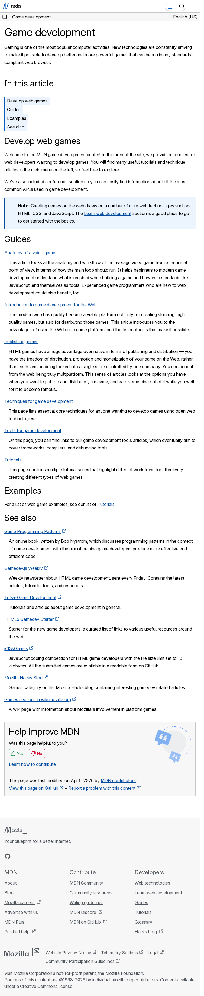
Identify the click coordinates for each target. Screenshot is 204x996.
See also (15, 127)
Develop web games (27, 101)
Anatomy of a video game (29, 252)
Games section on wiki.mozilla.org (37, 699)
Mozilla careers (19, 902)
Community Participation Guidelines (80, 961)
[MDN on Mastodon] (37, 856)
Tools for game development (32, 430)
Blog (9, 892)
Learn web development (107, 213)
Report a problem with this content (101, 788)
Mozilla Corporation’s (34, 973)
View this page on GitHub (33, 788)
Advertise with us (21, 912)
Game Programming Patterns (32, 531)
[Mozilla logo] (21, 952)
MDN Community (86, 883)
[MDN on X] (27, 856)
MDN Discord (83, 912)
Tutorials (12, 459)
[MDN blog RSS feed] (46, 856)
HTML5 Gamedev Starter (29, 619)
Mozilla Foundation (124, 973)
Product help (17, 931)
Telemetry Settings (119, 952)
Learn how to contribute (32, 764)
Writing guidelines (86, 902)
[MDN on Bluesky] (17, 856)
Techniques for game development (38, 401)
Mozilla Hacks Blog (23, 677)
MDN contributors (118, 780)
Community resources (91, 892)
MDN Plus (14, 922)
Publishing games (21, 341)
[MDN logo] (15, 830)
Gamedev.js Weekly (23, 568)
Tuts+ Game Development (30, 597)
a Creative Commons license (44, 986)
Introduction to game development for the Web (50, 304)
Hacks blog (146, 931)
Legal (153, 952)
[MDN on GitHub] (7, 856)
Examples (16, 118)
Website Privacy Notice (68, 952)
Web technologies (152, 883)
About (10, 883)
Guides (14, 109)
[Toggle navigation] (193, 6)
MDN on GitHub (86, 922)
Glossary (143, 922)
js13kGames (16, 648)
